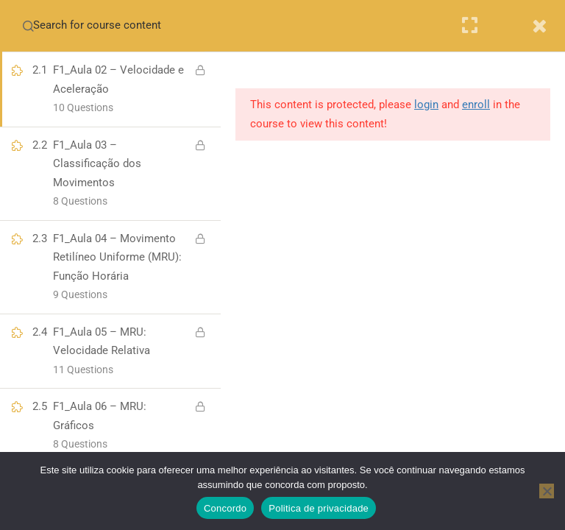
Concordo (225, 508)
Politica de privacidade (319, 508)
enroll (476, 104)
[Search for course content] (28, 26)
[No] (546, 491)
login (426, 104)
